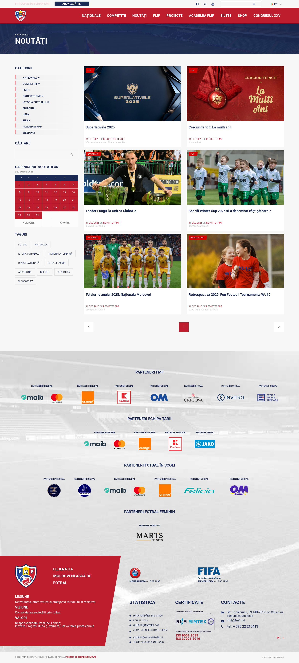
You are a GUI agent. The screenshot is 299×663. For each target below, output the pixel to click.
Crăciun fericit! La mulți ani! (210, 127)
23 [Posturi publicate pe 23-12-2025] (28, 207)
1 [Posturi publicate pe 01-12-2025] (19, 184)
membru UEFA (137, 581)
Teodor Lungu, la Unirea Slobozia (111, 211)
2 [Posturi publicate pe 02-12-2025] (28, 184)
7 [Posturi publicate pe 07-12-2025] (73, 184)
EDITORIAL (25, 107)
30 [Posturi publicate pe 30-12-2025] (28, 215)
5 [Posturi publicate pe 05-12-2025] (55, 184)
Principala (21, 34)
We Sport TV (25, 281)
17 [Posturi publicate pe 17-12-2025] (37, 200)
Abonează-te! (71, 3)
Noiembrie (29, 222)
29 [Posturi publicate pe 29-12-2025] (19, 215)
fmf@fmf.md (236, 620)
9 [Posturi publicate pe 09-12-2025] (28, 192)
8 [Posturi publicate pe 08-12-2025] (19, 192)
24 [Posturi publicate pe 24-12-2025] (37, 207)
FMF (22, 89)
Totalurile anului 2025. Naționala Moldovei (118, 295)
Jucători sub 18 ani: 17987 (149, 642)
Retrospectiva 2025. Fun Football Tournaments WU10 (229, 295)
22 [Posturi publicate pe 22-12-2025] (19, 207)
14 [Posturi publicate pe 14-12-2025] (73, 192)
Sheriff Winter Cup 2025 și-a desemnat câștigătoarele (230, 211)
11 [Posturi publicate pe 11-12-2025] (46, 192)
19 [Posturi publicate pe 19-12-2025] (55, 200)
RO (274, 4)
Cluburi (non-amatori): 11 (148, 637)
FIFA (22, 119)
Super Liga (64, 272)
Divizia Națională (28, 263)
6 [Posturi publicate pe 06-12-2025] (64, 184)
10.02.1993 (154, 581)
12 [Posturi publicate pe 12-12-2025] (55, 192)
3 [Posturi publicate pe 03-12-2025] (37, 184)
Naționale (27, 77)
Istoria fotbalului (29, 254)
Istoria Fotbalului (32, 101)
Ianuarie (64, 222)
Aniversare (25, 272)
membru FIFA (206, 581)
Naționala (41, 244)
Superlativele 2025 (100, 127)
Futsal (22, 244)
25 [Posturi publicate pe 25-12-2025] (46, 207)
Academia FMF (28, 125)
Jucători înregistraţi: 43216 (150, 631)
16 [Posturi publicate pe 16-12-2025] (28, 200)
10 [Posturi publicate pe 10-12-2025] (37, 192)
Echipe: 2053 (141, 620)
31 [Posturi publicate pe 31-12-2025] (37, 215)
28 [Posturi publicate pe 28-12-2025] (73, 207)
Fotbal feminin (56, 263)
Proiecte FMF (29, 95)
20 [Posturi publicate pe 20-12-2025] (64, 200)
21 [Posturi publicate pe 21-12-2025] (73, 200)
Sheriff (44, 272)
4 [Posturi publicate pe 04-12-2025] (46, 184)
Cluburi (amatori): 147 (146, 625)
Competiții (27, 83)
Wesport (25, 132)
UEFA (22, 113)
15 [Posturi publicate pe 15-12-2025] (19, 200)
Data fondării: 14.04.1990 (148, 615)
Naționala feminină (60, 254)
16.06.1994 (222, 581)
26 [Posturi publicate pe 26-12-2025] (55, 207)
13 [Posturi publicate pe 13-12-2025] (64, 192)
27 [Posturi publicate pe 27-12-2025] (64, 207)
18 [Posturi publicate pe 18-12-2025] (46, 200)
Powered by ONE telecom (273, 657)
